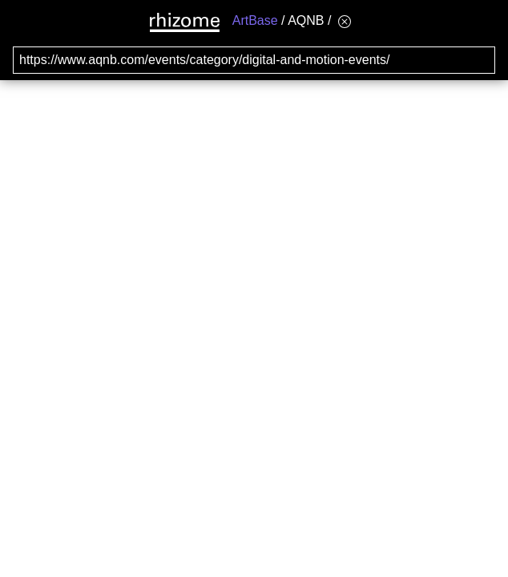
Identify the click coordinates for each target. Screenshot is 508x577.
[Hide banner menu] (344, 21)
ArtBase (255, 20)
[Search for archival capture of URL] (254, 60)
